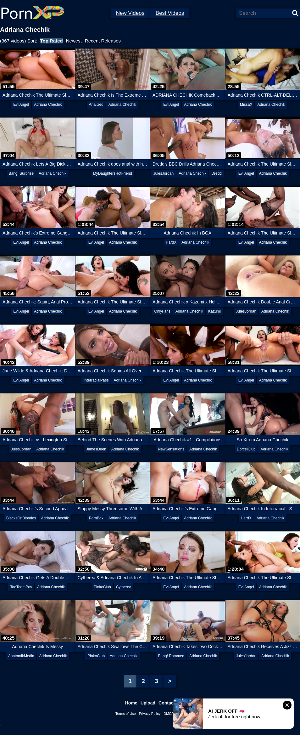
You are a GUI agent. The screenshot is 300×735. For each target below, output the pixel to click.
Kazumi (214, 311)
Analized (96, 104)
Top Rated (51, 40)
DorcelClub (246, 449)
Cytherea (123, 587)
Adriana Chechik (48, 104)
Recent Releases (103, 40)
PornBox (96, 518)
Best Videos (170, 13)
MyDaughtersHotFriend (112, 173)
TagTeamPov (21, 587)
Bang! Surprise (21, 173)
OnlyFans (162, 311)
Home (131, 702)
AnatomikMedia (21, 656)
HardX (171, 242)
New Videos (130, 13)
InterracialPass (96, 380)
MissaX (246, 104)
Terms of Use (125, 713)
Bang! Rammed (171, 656)
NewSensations (171, 449)
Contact (166, 702)
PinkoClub (102, 587)
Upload (148, 702)
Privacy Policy (149, 713)
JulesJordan (163, 173)
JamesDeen (96, 449)
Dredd (216, 173)
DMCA (169, 713)
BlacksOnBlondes (21, 518)
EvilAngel (21, 104)
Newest (74, 40)
